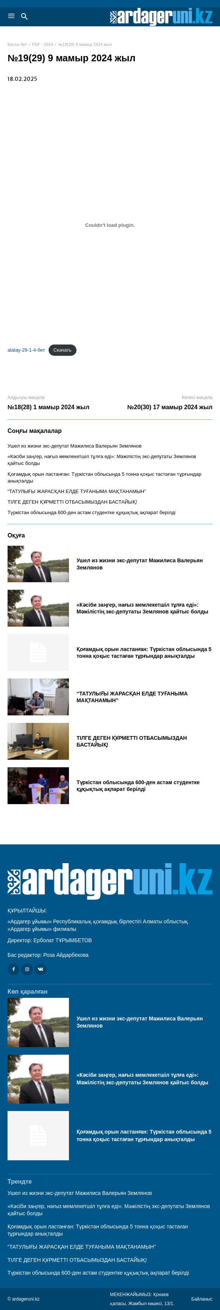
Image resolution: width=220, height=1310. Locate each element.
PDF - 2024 (42, 45)
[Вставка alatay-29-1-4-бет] (110, 225)
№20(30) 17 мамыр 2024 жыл (169, 407)
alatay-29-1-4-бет (26, 350)
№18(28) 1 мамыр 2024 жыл (48, 407)
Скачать (62, 350)
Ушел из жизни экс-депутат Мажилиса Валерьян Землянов (75, 446)
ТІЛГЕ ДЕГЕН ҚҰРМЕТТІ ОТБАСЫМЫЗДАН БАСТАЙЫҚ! (72, 502)
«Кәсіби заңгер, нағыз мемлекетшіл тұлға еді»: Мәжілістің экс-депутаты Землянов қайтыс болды (142, 608)
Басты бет (17, 45)
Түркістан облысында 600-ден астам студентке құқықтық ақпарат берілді (92, 512)
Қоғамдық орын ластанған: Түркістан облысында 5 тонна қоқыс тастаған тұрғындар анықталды (143, 652)
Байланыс (201, 1299)
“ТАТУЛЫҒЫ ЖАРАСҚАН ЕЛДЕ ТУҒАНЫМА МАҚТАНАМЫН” (77, 491)
